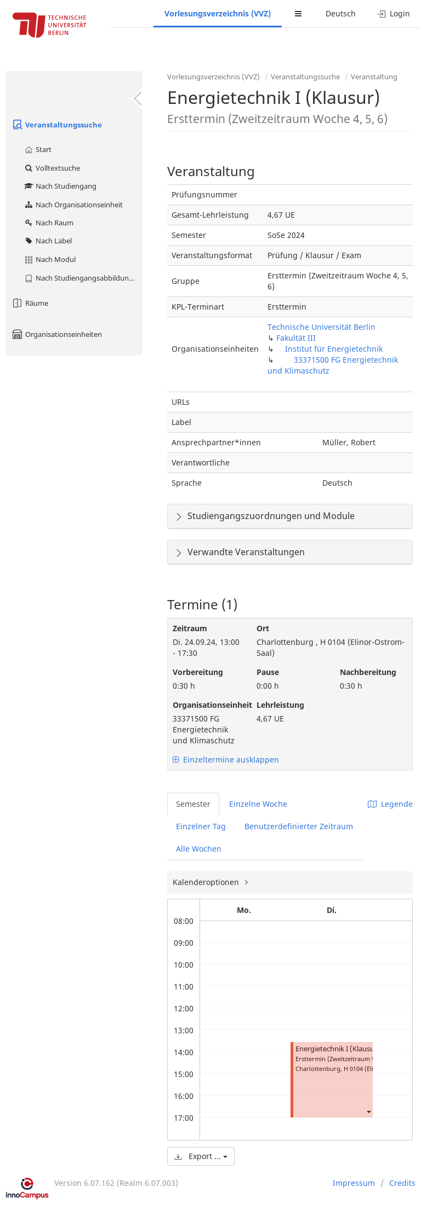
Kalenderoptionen (207, 882)
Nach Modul (50, 259)
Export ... (200, 1156)
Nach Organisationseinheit (73, 204)
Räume (29, 303)
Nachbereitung (368, 672)
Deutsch (341, 13)
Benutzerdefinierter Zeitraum (298, 826)
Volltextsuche (52, 168)
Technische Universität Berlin (322, 327)
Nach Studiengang (60, 186)
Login (394, 13)
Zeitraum (190, 628)
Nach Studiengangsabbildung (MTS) (83, 278)
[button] (368, 1111)
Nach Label (48, 241)
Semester (193, 804)
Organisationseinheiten (56, 334)
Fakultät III (296, 338)
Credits (402, 1183)
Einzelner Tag (201, 826)
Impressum (354, 1183)
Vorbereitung (198, 672)
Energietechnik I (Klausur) (337, 1048)
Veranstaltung (374, 77)
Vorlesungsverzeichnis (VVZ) (217, 13)
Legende (390, 804)
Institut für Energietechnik (334, 349)
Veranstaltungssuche (56, 125)
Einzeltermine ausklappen (226, 759)
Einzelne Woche (258, 804)
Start (38, 149)
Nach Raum (48, 223)
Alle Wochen (198, 848)
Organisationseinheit (206, 705)
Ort (263, 628)
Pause (268, 672)
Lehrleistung (280, 705)
